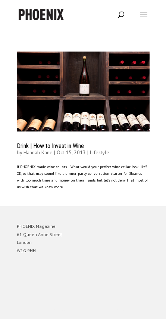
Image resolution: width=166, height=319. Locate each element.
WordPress (119, 309)
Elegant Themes (73, 309)
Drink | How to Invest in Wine (50, 145)
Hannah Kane (38, 152)
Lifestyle (99, 152)
